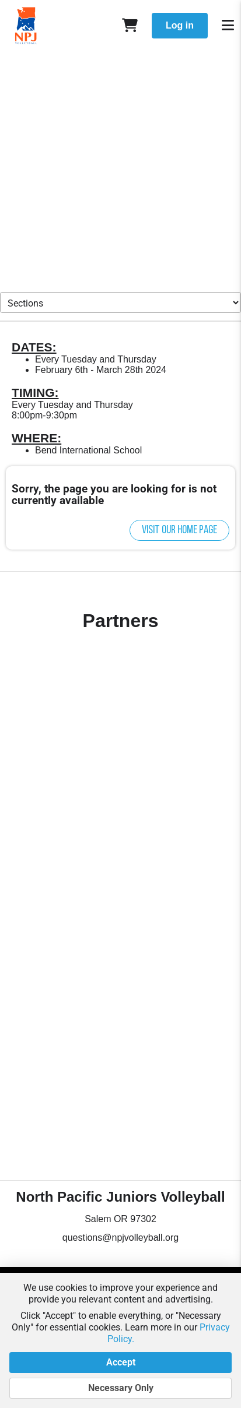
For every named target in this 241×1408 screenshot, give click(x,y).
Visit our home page (179, 530)
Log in (180, 25)
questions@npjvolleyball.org (120, 1237)
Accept (120, 1362)
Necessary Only (120, 1388)
